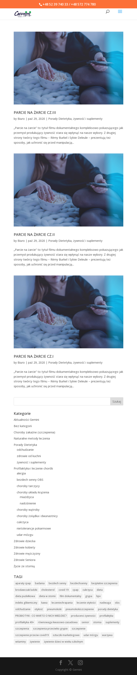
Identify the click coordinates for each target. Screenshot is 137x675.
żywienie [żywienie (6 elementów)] (35, 641)
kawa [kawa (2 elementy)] (44, 602)
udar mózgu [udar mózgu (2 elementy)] (91, 635)
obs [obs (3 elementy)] (117, 602)
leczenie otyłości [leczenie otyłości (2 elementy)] (86, 602)
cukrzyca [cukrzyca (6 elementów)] (88, 590)
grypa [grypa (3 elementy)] (88, 596)
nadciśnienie (28, 503)
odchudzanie (25, 450)
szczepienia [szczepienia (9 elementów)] (22, 628)
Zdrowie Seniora (24, 560)
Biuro (21, 119)
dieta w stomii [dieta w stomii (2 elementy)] (47, 596)
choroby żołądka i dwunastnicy (37, 516)
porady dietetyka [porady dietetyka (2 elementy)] (108, 609)
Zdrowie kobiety (24, 547)
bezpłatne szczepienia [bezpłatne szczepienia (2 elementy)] (104, 583)
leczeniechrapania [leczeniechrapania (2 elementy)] (62, 602)
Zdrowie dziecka (24, 541)
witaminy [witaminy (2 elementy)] (20, 641)
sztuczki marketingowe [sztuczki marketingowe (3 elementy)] (66, 635)
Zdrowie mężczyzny (27, 553)
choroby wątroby (28, 510)
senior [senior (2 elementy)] (85, 622)
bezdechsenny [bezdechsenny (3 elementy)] (78, 583)
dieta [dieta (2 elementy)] (100, 590)
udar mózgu (25, 535)
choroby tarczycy (28, 486)
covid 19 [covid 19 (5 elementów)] (63, 590)
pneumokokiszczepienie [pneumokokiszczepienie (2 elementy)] (80, 609)
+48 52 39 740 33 (55, 4)
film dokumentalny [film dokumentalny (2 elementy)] (70, 596)
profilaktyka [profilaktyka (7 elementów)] (106, 615)
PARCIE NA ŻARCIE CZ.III (35, 112)
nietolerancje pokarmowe (34, 528)
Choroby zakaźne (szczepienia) (34, 432)
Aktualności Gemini (26, 420)
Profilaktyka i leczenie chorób (33, 468)
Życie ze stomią (24, 566)
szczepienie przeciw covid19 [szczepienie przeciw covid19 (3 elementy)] (32, 635)
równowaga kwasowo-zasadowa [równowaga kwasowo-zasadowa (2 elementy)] (57, 622)
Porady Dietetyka (60, 119)
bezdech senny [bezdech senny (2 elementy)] (57, 583)
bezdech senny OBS (30, 480)
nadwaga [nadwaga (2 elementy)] (105, 602)
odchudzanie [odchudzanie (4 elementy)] (22, 609)
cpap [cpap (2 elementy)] (76, 590)
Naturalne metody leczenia (32, 438)
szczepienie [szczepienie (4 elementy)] (78, 628)
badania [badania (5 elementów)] (40, 583)
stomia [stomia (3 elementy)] (97, 622)
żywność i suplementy (87, 119)
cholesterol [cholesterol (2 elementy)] (48, 590)
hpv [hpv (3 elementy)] (98, 596)
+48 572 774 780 (83, 4)
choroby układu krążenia (33, 492)
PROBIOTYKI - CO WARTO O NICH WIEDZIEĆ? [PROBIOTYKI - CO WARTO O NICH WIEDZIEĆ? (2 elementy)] (41, 615)
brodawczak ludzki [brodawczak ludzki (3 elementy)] (26, 590)
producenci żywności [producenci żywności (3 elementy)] (83, 615)
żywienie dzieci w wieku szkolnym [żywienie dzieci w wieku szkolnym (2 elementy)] (63, 641)
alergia (21, 473)
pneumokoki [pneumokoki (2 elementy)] (54, 609)
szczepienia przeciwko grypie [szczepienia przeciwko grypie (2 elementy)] (50, 628)
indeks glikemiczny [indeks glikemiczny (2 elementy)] (26, 602)
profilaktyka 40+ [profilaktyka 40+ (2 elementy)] (24, 622)
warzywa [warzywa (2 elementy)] (107, 635)
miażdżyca (27, 497)
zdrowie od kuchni (29, 456)
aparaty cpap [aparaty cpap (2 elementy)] (23, 583)
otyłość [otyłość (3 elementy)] (39, 609)
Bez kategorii (23, 426)
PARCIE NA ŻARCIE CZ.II (34, 234)
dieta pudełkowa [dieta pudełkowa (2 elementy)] (25, 596)
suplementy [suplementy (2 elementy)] (112, 622)
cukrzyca (22, 522)
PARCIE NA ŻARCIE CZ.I (34, 356)
